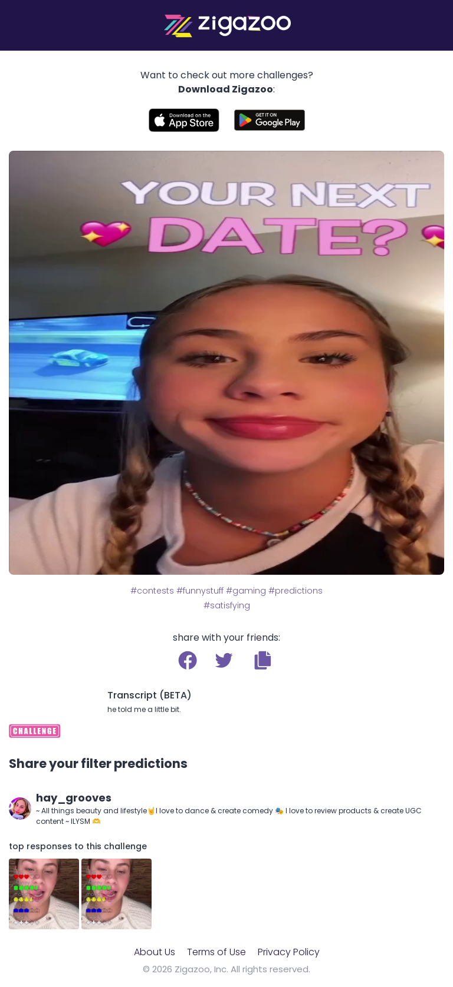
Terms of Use (216, 952)
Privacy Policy (289, 952)
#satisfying (226, 605)
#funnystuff (200, 591)
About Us (154, 952)
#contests (152, 591)
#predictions (295, 591)
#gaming (246, 591)
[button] (263, 660)
